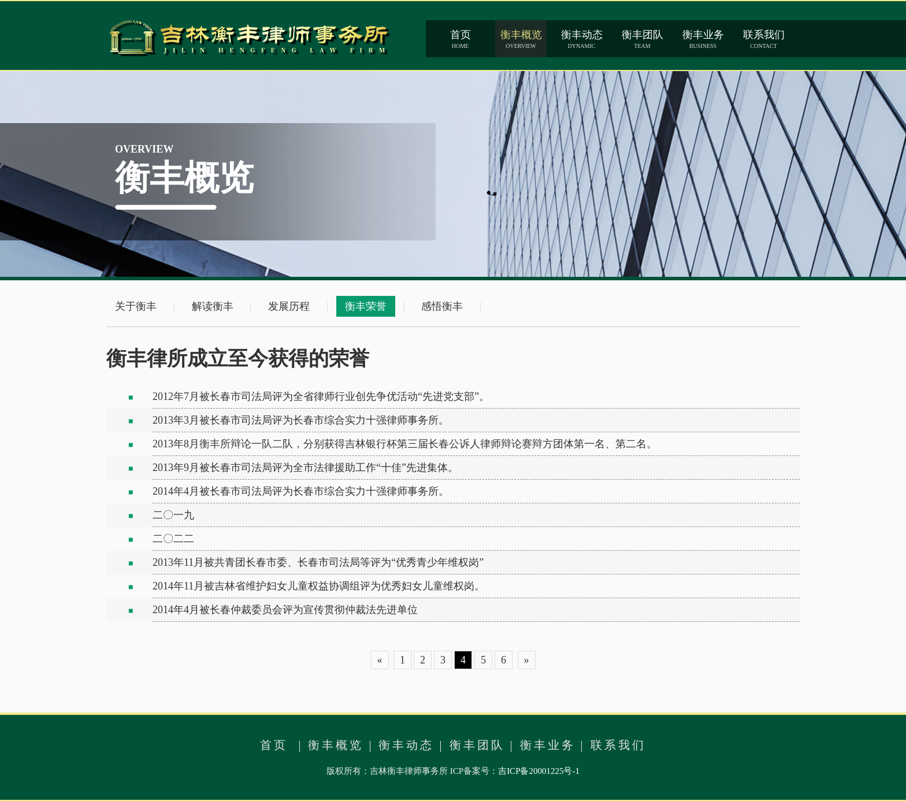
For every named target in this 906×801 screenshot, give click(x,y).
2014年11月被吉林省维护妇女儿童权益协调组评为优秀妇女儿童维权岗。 (319, 586)
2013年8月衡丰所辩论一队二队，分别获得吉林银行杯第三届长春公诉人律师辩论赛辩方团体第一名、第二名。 (405, 444)
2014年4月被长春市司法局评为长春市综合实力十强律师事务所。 (301, 491)
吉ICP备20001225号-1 (539, 771)
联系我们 (618, 745)
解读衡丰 (212, 306)
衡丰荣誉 (366, 306)
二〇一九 (173, 515)
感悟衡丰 (442, 306)
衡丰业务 (547, 745)
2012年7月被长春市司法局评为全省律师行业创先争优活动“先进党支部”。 (321, 396)
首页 (274, 745)
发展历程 (289, 306)
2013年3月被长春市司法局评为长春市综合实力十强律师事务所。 (301, 420)
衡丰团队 (477, 745)
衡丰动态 (406, 745)
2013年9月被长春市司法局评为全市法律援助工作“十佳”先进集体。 (305, 467)
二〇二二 (173, 538)
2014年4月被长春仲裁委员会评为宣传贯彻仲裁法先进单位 (285, 609)
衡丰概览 (335, 745)
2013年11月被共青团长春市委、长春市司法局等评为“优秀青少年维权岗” (318, 562)
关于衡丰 (136, 306)
